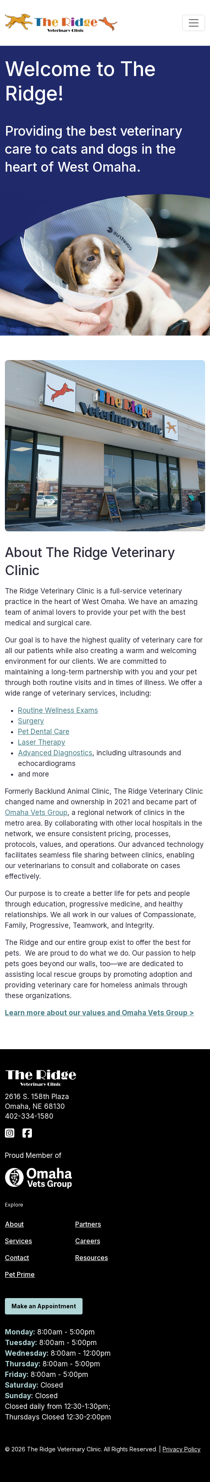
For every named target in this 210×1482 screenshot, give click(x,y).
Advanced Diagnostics (55, 753)
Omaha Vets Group (36, 812)
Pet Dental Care (43, 732)
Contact (17, 1258)
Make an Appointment (43, 1306)
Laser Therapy (41, 742)
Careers (87, 1241)
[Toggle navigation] (193, 23)
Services (18, 1241)
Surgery (31, 721)
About (14, 1224)
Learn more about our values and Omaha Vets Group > (99, 1013)
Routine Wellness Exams (58, 710)
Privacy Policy (182, 1449)
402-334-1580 (29, 1116)
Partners (88, 1224)
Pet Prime (20, 1274)
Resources (91, 1258)
